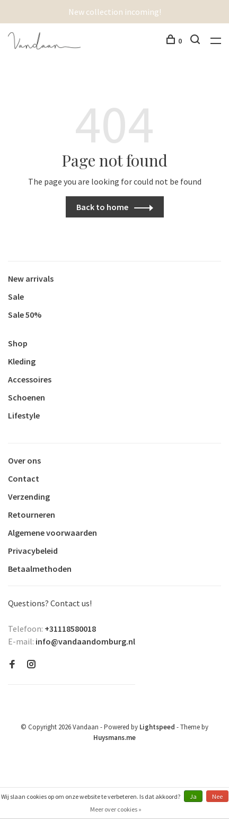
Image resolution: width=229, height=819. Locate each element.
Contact (23, 478)
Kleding (22, 361)
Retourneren (31, 514)
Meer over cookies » (116, 809)
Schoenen (26, 397)
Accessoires (29, 379)
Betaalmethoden (40, 568)
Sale (16, 296)
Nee (217, 796)
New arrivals (31, 278)
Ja (193, 796)
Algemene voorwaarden (52, 532)
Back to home (102, 207)
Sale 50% (24, 314)
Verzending (29, 496)
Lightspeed (157, 726)
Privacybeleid (33, 550)
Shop (18, 343)
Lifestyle (24, 415)
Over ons (24, 460)
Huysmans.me (114, 737)
